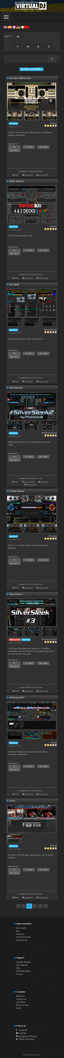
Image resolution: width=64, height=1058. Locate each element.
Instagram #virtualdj (26, 1036)
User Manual (22, 965)
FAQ (18, 968)
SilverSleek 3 (16, 594)
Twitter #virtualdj (25, 1039)
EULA (18, 1008)
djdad (54, 123)
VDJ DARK (14, 285)
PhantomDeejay (50, 433)
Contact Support (23, 962)
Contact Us (21, 999)
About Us (20, 996)
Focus (12, 801)
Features (20, 934)
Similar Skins (29, 482)
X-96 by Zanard (16, 491)
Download (20, 928)
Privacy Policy (22, 1005)
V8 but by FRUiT (16, 697)
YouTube (21, 1033)
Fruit (55, 742)
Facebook (21, 1030)
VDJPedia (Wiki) (23, 971)
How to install (43, 175)
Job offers (20, 1002)
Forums (19, 974)
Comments (29, 175)
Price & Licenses (23, 937)
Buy (18, 931)
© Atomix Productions (32, 1055)
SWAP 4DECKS (16, 181)
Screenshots (21, 940)
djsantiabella (51, 329)
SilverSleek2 (15, 388)
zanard (54, 536)
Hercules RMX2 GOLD (20, 78)
